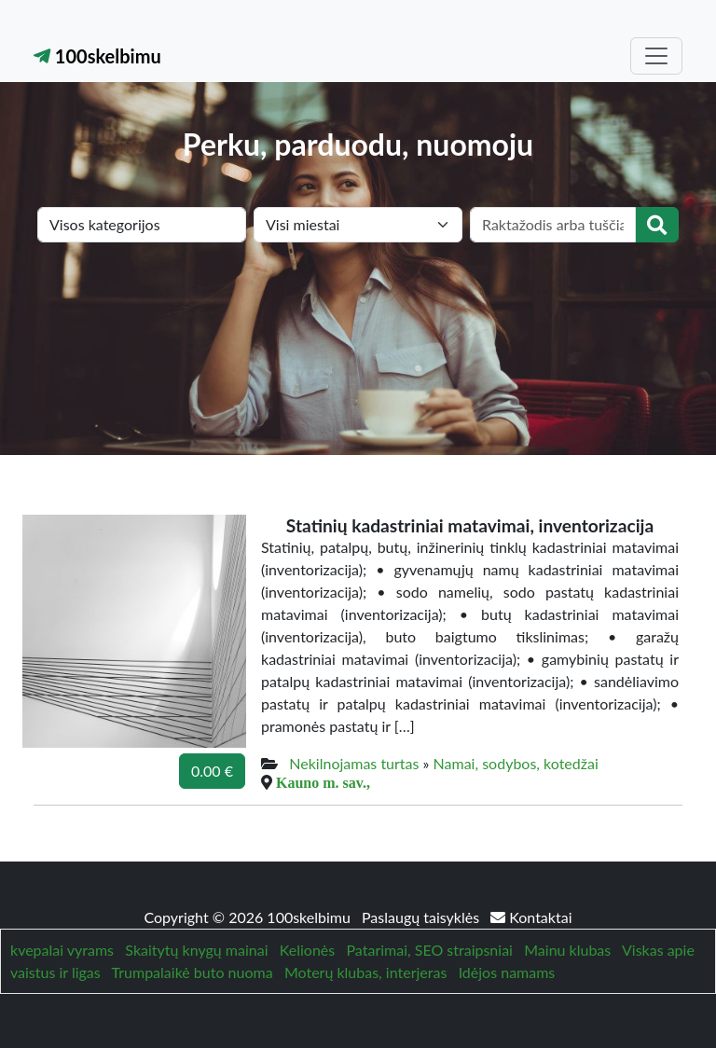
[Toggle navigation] (656, 56)
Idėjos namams (507, 972)
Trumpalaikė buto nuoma (192, 972)
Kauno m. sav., (323, 782)
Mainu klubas (567, 949)
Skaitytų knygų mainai (196, 949)
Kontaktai (530, 917)
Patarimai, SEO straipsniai (430, 949)
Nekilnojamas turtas (354, 763)
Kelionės (307, 949)
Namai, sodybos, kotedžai (516, 763)
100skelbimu (97, 56)
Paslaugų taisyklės (422, 917)
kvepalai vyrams (62, 949)
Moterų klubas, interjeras (365, 972)
